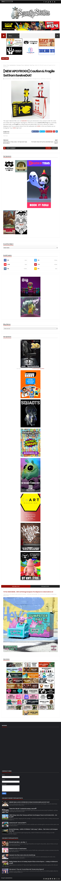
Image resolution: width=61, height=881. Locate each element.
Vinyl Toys (32, 65)
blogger (48, 148)
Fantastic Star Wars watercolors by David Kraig (22, 855)
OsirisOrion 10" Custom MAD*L (17, 823)
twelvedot (27, 65)
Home (4, 65)
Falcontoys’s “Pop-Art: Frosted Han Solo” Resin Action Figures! (26, 869)
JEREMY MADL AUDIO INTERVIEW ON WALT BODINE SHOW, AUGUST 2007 (29, 802)
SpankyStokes (13, 65)
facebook (54, 148)
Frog (8, 65)
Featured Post (16, 586)
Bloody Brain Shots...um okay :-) (18, 842)
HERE (38, 126)
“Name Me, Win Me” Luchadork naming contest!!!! (22, 809)
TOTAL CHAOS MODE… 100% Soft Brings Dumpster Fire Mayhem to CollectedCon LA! (28, 592)
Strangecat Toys (20, 65)
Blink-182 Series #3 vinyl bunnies (18, 849)
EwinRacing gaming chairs (38, 368)
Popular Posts (45, 586)
